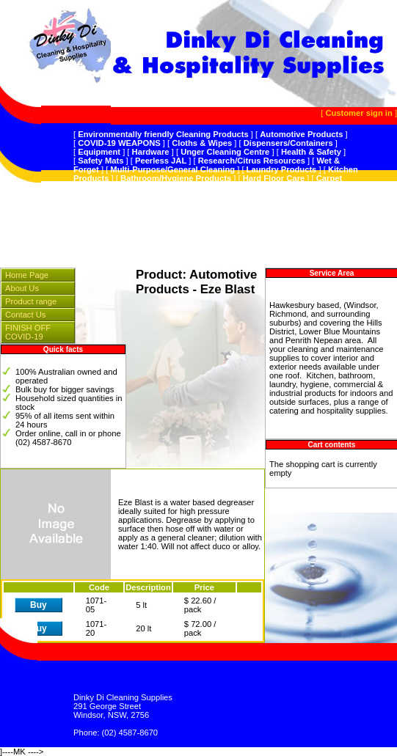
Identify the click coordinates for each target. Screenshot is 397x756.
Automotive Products (301, 134)
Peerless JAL (160, 160)
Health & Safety (311, 151)
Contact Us (25, 314)
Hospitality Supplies (260, 195)
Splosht (284, 204)
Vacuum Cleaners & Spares (156, 195)
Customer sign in (358, 113)
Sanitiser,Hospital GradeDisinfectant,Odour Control (203, 187)
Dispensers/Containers (288, 143)
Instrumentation (151, 204)
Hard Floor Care (274, 178)
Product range (31, 301)
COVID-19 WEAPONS (119, 143)
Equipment (99, 151)
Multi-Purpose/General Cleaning (172, 169)
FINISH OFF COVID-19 (28, 332)
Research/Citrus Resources (251, 160)
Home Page (26, 275)
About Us (22, 288)
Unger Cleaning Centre (225, 151)
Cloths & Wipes (202, 143)
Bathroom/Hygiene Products (175, 178)
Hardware (151, 151)
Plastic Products (226, 204)
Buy (38, 605)
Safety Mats (100, 160)
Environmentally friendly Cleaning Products (163, 134)
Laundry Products (282, 169)
